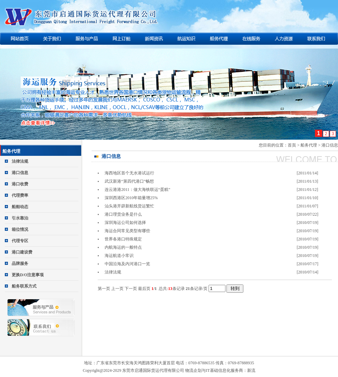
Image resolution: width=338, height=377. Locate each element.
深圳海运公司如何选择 (125, 222)
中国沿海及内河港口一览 (127, 263)
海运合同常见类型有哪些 (127, 230)
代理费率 (20, 195)
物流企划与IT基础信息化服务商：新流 (220, 370)
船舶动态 (20, 206)
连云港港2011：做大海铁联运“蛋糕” (137, 189)
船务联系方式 (24, 286)
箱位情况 (20, 229)
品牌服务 (20, 263)
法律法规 (20, 161)
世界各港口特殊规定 (123, 239)
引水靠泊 (20, 218)
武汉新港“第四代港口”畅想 (129, 181)
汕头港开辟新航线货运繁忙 (129, 206)
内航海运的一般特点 (123, 247)
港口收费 (20, 184)
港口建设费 (22, 252)
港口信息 (20, 172)
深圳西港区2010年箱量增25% (131, 197)
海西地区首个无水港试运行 (129, 173)
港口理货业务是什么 (123, 214)
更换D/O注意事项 (28, 274)
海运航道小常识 (119, 255)
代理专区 (20, 240)
